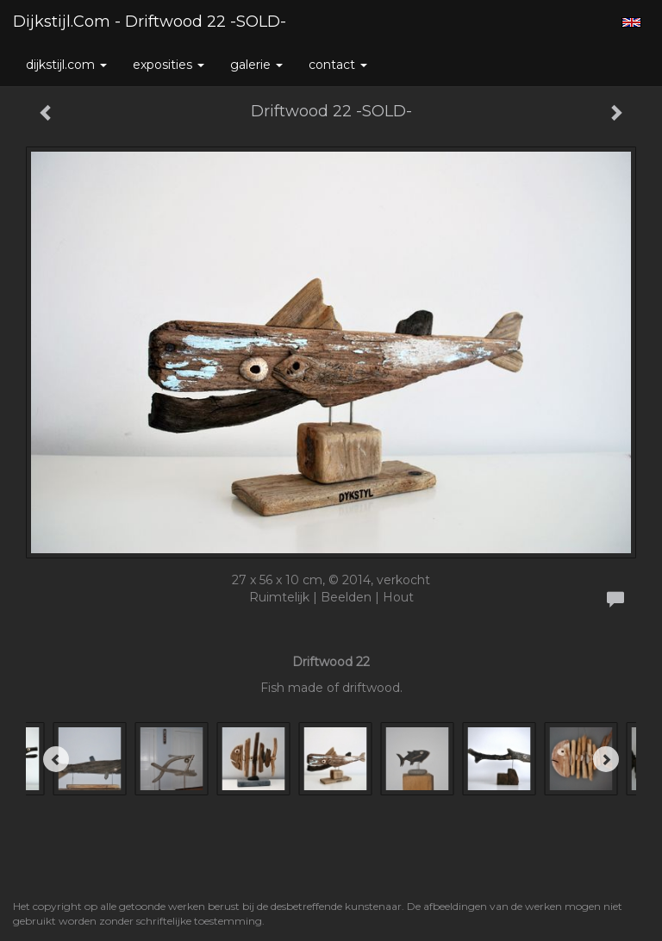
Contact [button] (338, 64)
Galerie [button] (256, 64)
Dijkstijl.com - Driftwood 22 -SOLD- (149, 21)
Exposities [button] (168, 64)
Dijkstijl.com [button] (66, 64)
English (631, 22)
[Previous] (56, 759)
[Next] (606, 759)
